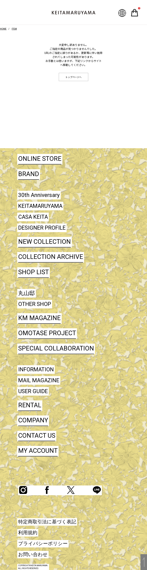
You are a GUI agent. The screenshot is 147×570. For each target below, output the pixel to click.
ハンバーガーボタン (12, 13)
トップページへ (73, 77)
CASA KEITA (33, 217)
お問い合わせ (33, 554)
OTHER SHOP (34, 304)
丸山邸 (26, 293)
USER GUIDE (33, 391)
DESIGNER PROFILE (42, 227)
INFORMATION (36, 369)
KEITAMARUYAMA (40, 206)
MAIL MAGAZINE (38, 380)
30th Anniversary (39, 195)
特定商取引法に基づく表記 (47, 521)
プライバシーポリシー (43, 543)
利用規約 (27, 532)
